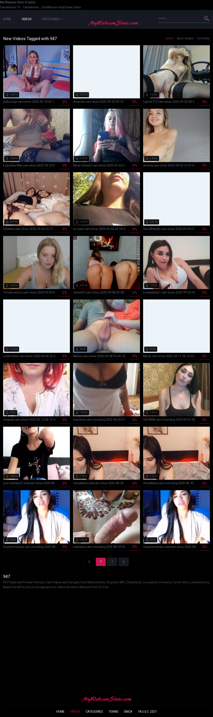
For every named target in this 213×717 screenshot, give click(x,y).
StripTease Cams (69, 7)
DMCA (128, 711)
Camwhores (31, 7)
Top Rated (203, 38)
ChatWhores (49, 7)
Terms (113, 711)
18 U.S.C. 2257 (147, 711)
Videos (27, 19)
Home (7, 19)
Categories (52, 19)
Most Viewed (185, 38)
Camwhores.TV (10, 7)
